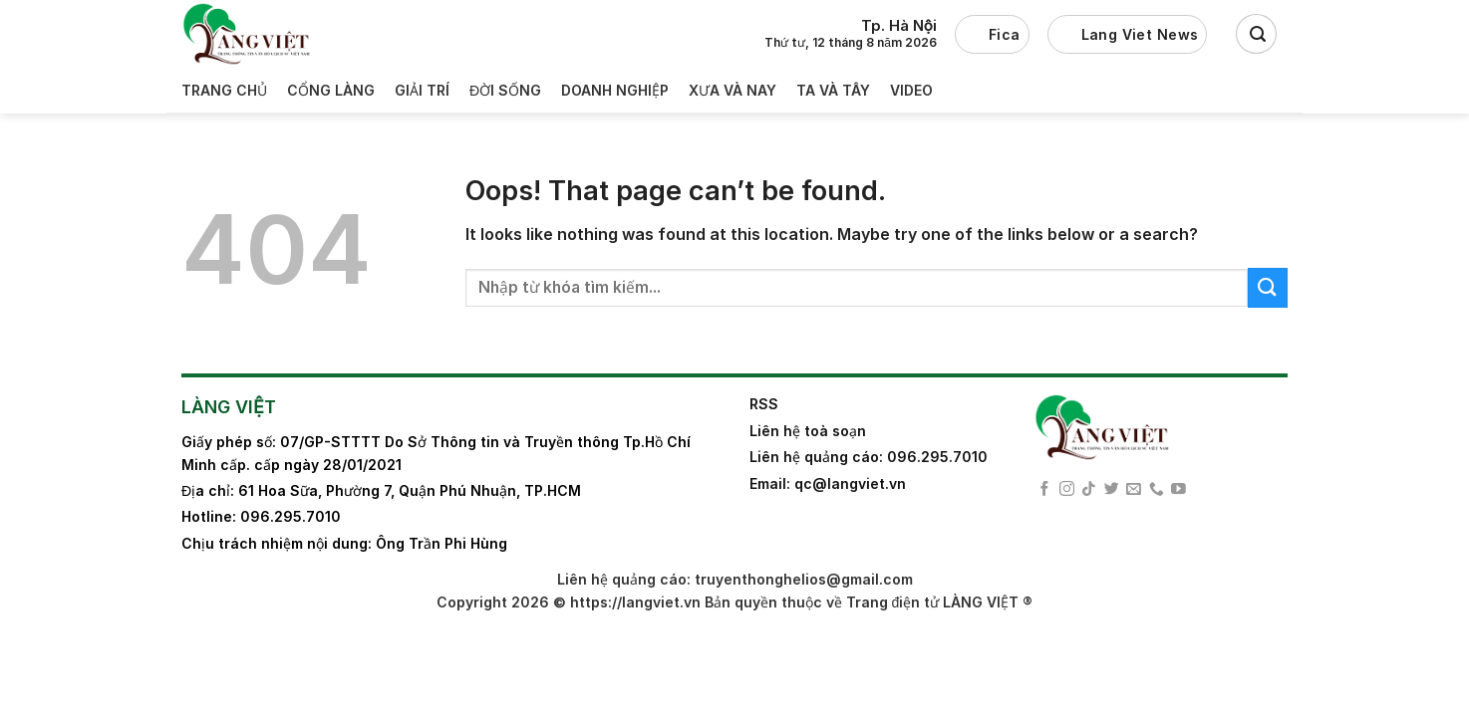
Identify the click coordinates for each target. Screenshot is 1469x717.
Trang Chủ (224, 90)
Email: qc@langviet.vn (827, 483)
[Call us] (1156, 490)
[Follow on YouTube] (1178, 490)
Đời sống (505, 90)
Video (911, 90)
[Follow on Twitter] (1111, 490)
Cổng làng (331, 90)
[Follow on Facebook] (1044, 490)
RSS (763, 403)
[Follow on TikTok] (1088, 490)
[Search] (1256, 34)
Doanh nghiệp (615, 90)
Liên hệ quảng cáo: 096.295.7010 (868, 456)
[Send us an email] (1133, 490)
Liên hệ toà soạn (807, 430)
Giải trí (422, 90)
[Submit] (1268, 287)
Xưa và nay (732, 90)
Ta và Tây (833, 90)
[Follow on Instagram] (1066, 490)
